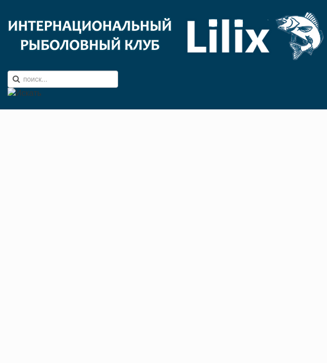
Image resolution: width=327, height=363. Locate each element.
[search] (63, 79)
